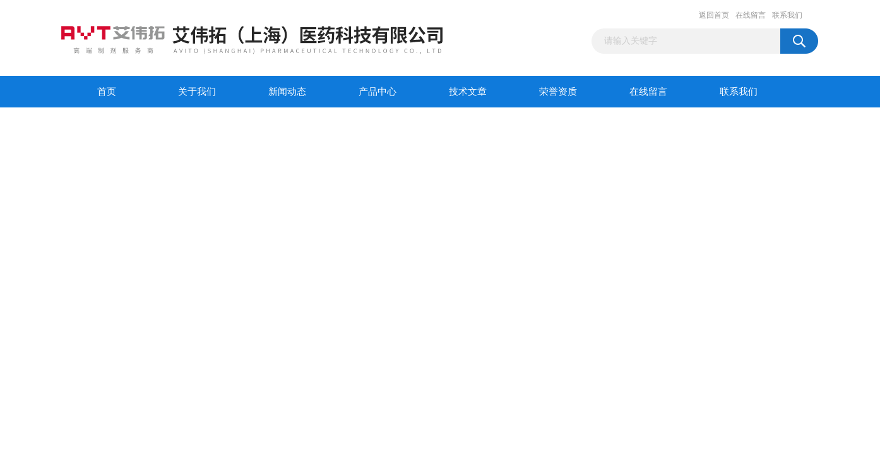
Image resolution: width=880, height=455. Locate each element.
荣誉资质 (558, 92)
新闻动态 (287, 92)
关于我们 (197, 92)
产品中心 (377, 92)
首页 (106, 92)
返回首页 (714, 15)
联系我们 (787, 15)
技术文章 (468, 92)
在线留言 (750, 15)
